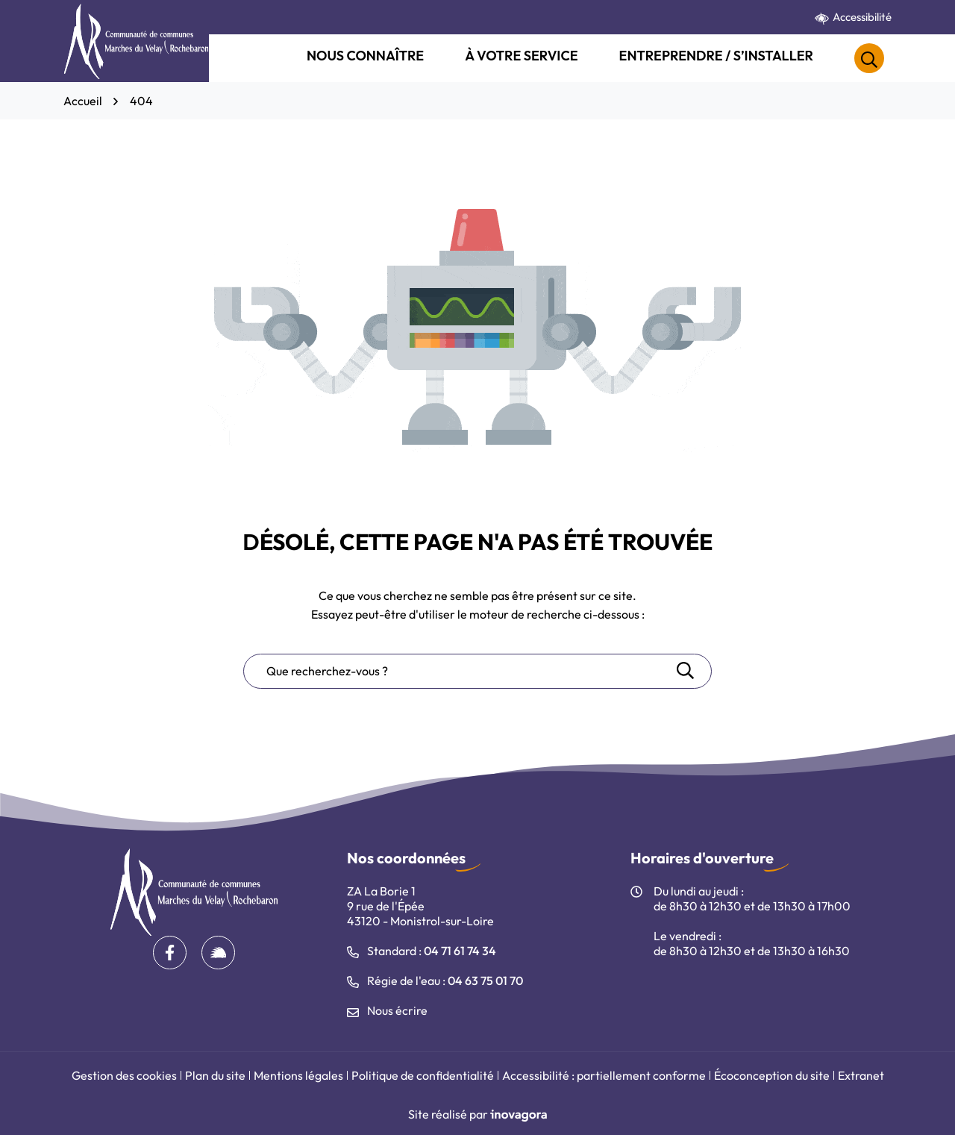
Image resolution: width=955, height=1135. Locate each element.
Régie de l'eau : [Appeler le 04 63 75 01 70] (435, 980)
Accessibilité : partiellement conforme (604, 1075)
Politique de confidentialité (422, 1075)
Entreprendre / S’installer (716, 55)
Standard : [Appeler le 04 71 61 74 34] (421, 950)
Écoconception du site (772, 1075)
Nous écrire (387, 1010)
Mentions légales (298, 1075)
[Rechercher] (869, 58)
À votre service (521, 55)
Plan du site (215, 1075)
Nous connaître (365, 55)
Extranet (861, 1075)
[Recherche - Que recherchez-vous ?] (459, 671)
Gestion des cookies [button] (124, 1075)
